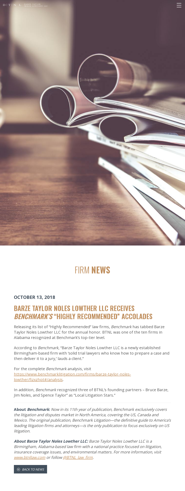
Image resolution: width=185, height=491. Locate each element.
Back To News (30, 469)
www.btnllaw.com (29, 457)
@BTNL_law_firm (78, 457)
